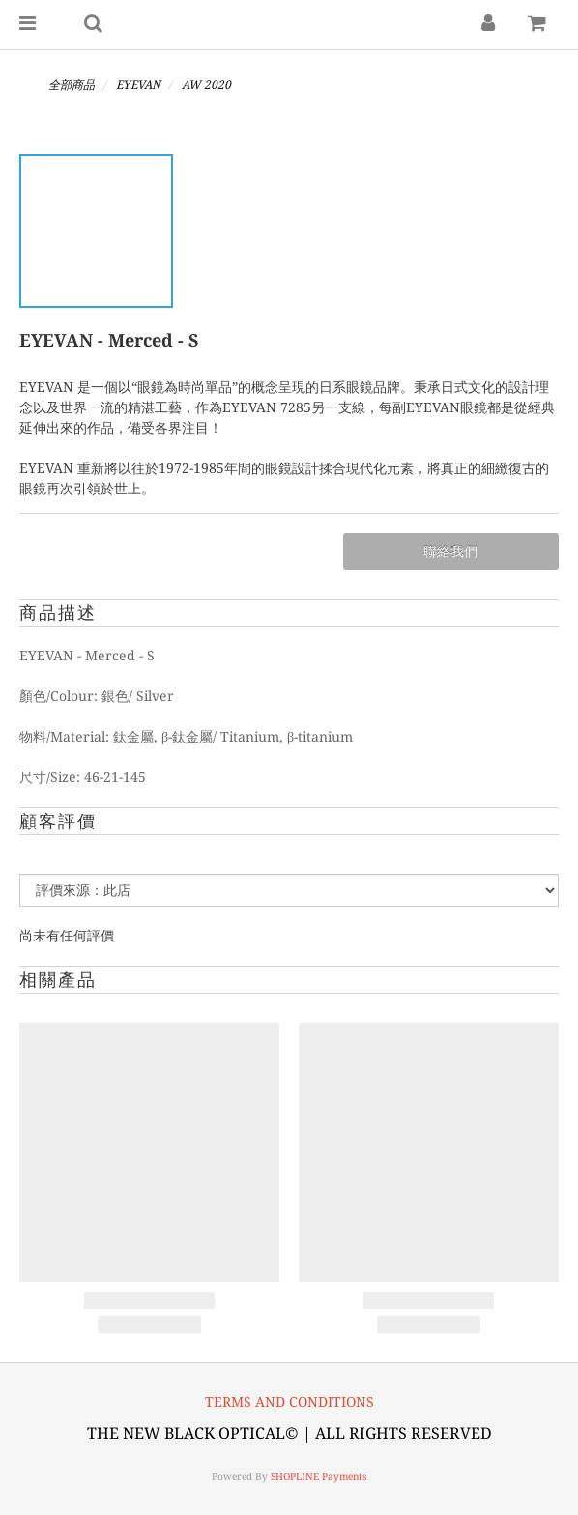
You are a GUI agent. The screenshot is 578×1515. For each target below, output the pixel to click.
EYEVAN (138, 85)
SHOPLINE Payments (319, 1477)
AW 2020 (206, 85)
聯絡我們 (450, 551)
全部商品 (71, 85)
